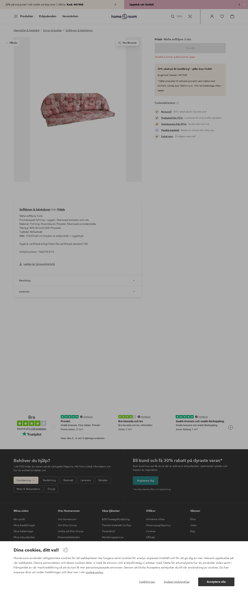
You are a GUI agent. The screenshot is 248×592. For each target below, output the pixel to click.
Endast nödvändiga (176, 581)
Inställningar (147, 581)
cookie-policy (94, 572)
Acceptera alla (216, 581)
